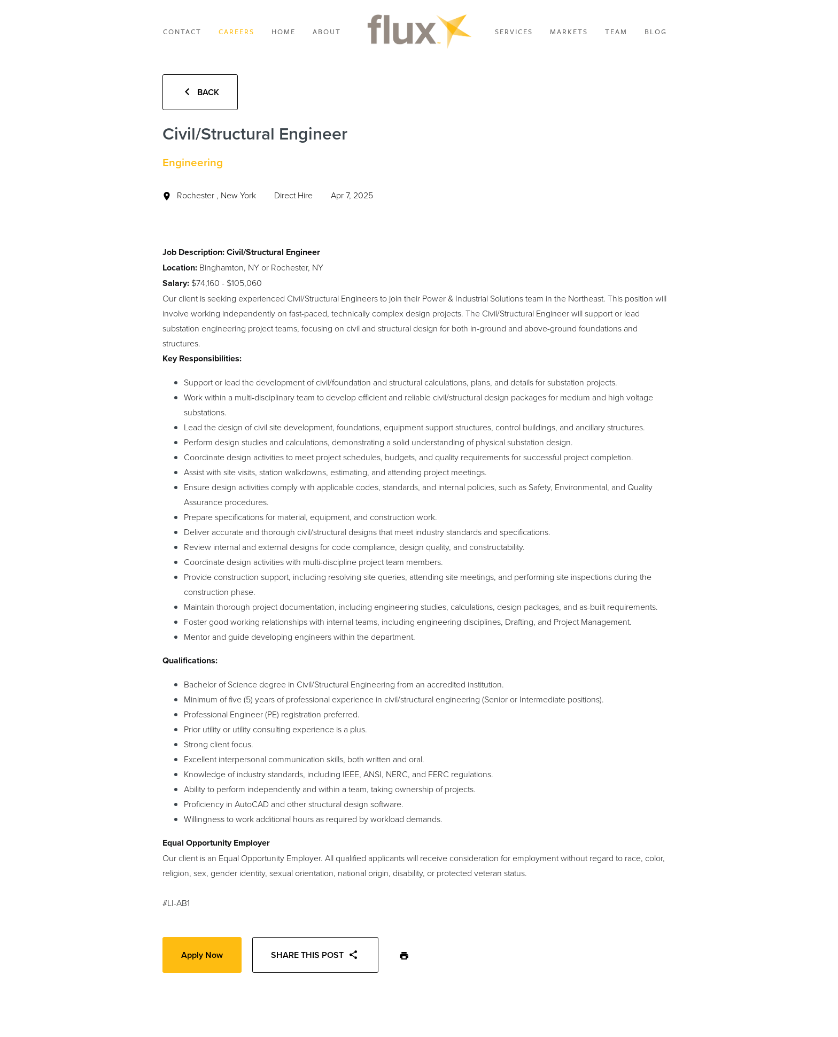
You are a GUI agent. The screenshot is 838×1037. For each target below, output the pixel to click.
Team (616, 31)
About (327, 31)
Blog (656, 31)
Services (514, 31)
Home (283, 31)
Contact (182, 31)
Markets (569, 31)
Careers (236, 31)
